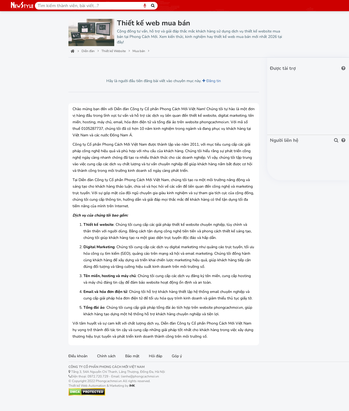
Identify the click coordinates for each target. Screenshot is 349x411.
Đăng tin (214, 81)
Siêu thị (21, 113)
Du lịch (21, 275)
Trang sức (23, 170)
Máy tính (22, 189)
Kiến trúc (23, 256)
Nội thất (22, 266)
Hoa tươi (22, 208)
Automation (25, 75)
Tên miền (21, 346)
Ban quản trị (24, 38)
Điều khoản (83, 363)
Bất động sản (26, 227)
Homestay (24, 313)
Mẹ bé (20, 180)
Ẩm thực (22, 285)
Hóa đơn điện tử (29, 397)
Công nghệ (23, 51)
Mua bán (22, 132)
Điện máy (23, 151)
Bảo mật (137, 363)
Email (17, 384)
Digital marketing (30, 333)
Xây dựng (23, 247)
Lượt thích (112, 65)
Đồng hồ (22, 161)
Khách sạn (24, 294)
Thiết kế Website (31, 64)
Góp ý (182, 363)
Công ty (21, 94)
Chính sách (111, 363)
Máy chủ (20, 371)
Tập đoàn (23, 84)
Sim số (21, 218)
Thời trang (24, 142)
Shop (19, 122)
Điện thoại (24, 199)
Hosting (20, 358)
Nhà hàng (23, 304)
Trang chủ (22, 26)
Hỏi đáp (160, 363)
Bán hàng (23, 103)
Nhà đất (22, 237)
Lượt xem (86, 65)
